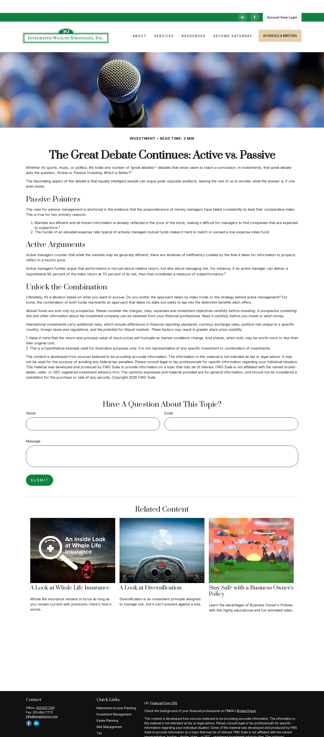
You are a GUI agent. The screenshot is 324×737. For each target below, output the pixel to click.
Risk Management (109, 714)
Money (102, 726)
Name (31, 400)
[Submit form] (39, 467)
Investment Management (114, 701)
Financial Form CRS (163, 690)
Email (168, 400)
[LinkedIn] (242, 4)
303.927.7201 (45, 695)
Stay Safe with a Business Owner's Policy (251, 578)
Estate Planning (107, 707)
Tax (99, 720)
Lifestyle (103, 732)
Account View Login (282, 4)
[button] (139, 22)
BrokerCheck (246, 698)
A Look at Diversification (151, 575)
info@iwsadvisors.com (42, 703)
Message (33, 428)
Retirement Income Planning (116, 695)
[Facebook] (254, 4)
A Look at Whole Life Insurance (70, 575)
